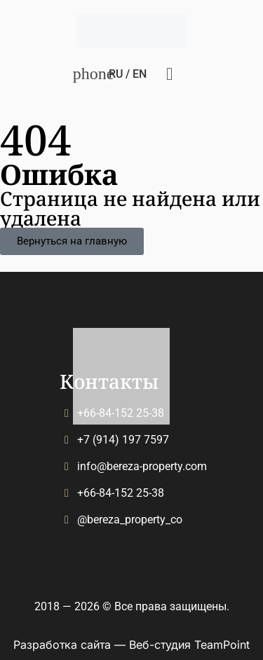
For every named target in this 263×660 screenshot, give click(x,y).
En (140, 74)
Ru (116, 74)
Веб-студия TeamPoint (189, 645)
